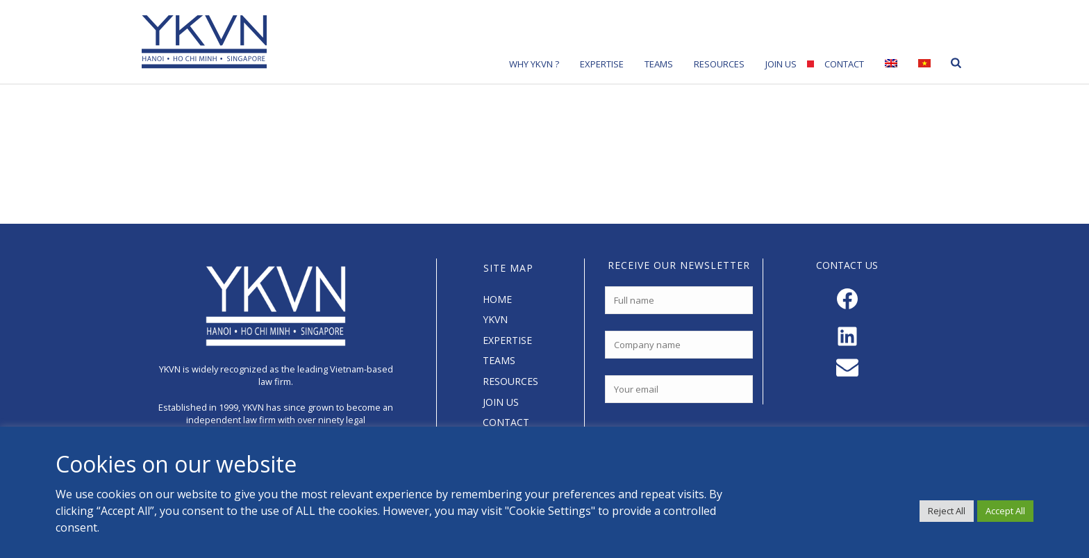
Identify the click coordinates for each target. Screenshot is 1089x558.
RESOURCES (510, 381)
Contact (844, 64)
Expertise (602, 64)
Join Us (781, 64)
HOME (497, 299)
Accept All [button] (1005, 510)
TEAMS (499, 360)
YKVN (495, 319)
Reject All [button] (946, 510)
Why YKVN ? (534, 64)
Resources (719, 64)
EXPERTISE (507, 340)
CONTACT (506, 422)
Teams (659, 64)
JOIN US (501, 402)
